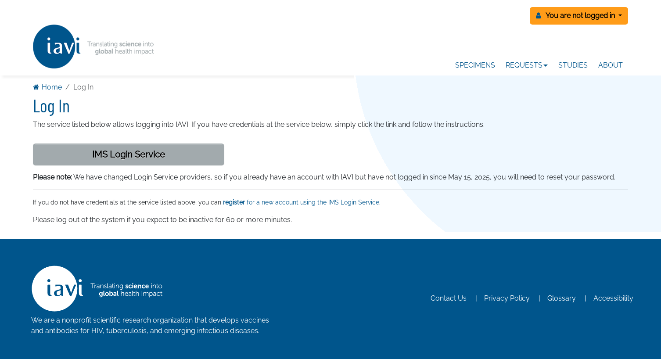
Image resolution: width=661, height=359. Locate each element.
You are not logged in (576, 15)
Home (47, 87)
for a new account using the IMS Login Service (301, 202)
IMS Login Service (128, 154)
